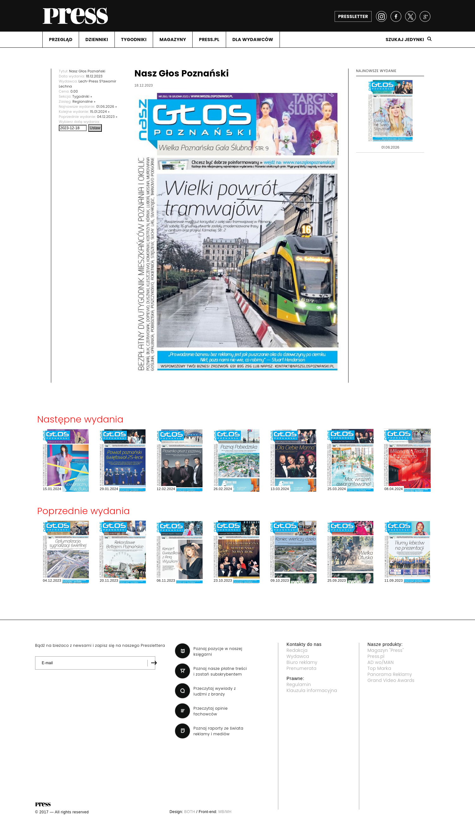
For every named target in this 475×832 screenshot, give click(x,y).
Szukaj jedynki (405, 39)
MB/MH (224, 812)
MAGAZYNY (172, 39)
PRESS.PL (209, 39)
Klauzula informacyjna (312, 690)
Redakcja (297, 650)
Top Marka (379, 668)
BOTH (189, 812)
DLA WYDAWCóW (252, 39)
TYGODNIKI (134, 39)
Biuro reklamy (302, 662)
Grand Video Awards (390, 680)
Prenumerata (302, 668)
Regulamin (299, 684)
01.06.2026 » (106, 106)
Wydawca (298, 656)
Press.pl (376, 656)
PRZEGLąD (60, 39)
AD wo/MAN (380, 662)
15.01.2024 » (100, 111)
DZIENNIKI (96, 39)
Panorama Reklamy (389, 674)
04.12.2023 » (107, 116)
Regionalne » (84, 101)
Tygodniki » (82, 96)
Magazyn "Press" (385, 650)
